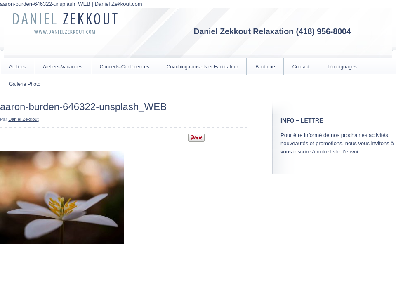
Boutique (265, 67)
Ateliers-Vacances (62, 67)
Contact (300, 67)
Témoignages (342, 67)
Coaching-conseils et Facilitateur (202, 67)
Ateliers (17, 67)
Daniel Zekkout (23, 119)
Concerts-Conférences (124, 67)
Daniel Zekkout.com (66, 33)
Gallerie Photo (24, 84)
